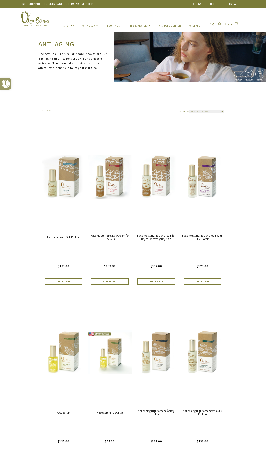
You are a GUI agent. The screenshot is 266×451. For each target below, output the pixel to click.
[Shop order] (206, 111)
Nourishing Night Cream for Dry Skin (156, 412)
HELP (213, 4)
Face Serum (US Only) (110, 412)
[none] (230, 4)
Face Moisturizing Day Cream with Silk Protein (202, 237)
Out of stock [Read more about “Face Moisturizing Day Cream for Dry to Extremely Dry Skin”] (156, 281)
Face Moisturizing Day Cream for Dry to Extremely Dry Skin (156, 237)
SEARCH (195, 26)
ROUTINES (113, 26)
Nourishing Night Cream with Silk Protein (202, 412)
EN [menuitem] (230, 4)
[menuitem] (230, 4)
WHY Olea (88, 26)
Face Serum (63, 412)
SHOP (66, 26)
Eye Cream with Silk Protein (63, 237)
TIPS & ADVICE (138, 26)
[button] (5, 84)
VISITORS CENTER (170, 26)
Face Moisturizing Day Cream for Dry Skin (110, 237)
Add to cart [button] (63, 281)
